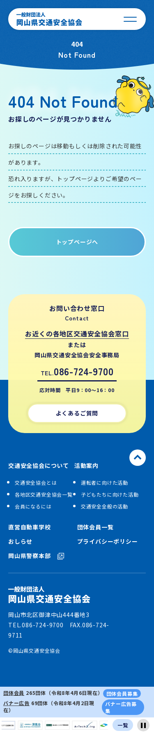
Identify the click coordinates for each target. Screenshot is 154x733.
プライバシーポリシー (107, 541)
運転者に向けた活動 (104, 482)
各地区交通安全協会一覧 (44, 494)
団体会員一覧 (95, 527)
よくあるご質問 (77, 413)
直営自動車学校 (29, 527)
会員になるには (33, 506)
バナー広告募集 (121, 707)
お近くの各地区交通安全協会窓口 (77, 333)
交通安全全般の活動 (104, 506)
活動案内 (86, 466)
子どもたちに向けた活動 (110, 494)
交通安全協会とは (36, 482)
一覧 (122, 725)
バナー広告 (16, 702)
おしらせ (20, 541)
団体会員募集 (122, 693)
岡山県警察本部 (36, 556)
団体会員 (13, 692)
